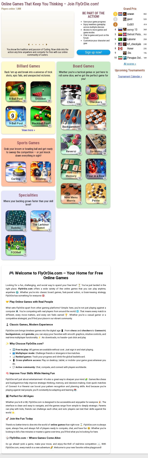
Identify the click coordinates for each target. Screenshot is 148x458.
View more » (28, 130)
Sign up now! (93, 52)
